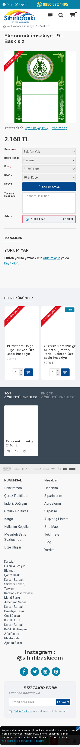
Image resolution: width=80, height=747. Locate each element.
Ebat (6, 166)
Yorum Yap (59, 128)
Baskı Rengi (11, 158)
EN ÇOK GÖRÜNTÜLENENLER (57, 395)
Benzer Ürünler (18, 298)
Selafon (9, 149)
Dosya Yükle (49, 186)
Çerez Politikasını (34, 740)
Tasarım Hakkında (9, 194)
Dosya (8, 183)
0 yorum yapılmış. (36, 128)
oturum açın (51, 258)
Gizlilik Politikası (11, 740)
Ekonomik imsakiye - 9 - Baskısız (21, 441)
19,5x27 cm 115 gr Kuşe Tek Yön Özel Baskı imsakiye (21, 350)
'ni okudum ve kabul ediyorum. (38, 711)
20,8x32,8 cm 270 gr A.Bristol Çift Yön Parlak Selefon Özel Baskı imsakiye (60, 352)
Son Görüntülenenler (20, 395)
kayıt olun (11, 263)
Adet (7, 216)
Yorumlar (13, 238)
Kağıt (7, 175)
